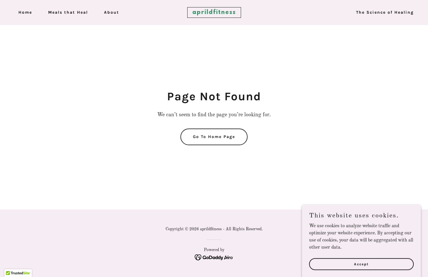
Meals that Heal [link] (68, 12)
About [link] (111, 12)
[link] (214, 12)
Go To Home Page (214, 136)
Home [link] (25, 12)
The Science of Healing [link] (385, 12)
